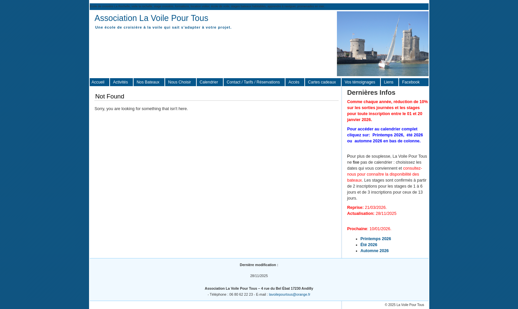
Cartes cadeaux (322, 82)
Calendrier (209, 82)
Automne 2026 (375, 250)
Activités (120, 82)
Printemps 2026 (376, 238)
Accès (293, 82)
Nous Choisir (179, 82)
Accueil (98, 82)
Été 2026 (369, 244)
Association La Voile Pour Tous (151, 18)
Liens (388, 82)
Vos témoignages (360, 82)
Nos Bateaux (148, 82)
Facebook (411, 82)
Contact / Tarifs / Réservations (253, 82)
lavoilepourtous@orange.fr (289, 294)
